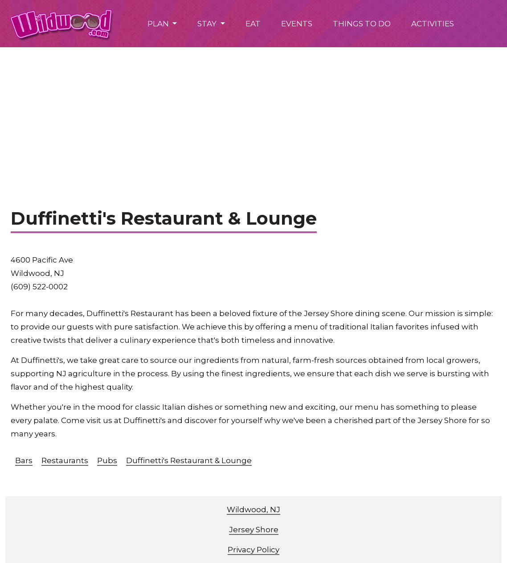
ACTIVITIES (432, 23)
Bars (24, 460)
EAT (253, 23)
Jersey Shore (253, 529)
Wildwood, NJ (253, 509)
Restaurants (64, 460)
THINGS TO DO (362, 23)
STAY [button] (207, 23)
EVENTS (296, 23)
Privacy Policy (253, 549)
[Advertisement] (253, 114)
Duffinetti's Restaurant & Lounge (189, 460)
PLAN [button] (159, 23)
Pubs (107, 460)
